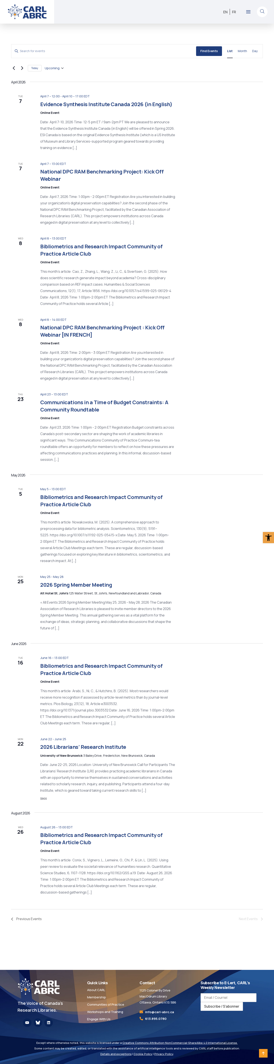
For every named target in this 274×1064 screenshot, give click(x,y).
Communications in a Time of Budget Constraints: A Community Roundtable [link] (104, 406)
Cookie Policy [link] (143, 1054)
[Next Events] (22, 68)
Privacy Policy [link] (163, 1054)
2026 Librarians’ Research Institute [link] (83, 746)
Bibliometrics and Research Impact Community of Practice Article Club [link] (101, 250)
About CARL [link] (96, 990)
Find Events (209, 51)
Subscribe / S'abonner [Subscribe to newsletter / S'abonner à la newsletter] (221, 1006)
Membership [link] (96, 997)
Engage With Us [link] (98, 1019)
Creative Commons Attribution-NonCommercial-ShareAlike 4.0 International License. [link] (180, 1043)
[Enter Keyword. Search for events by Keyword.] (103, 51)
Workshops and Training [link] (105, 1012)
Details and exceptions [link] (116, 1054)
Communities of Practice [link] (105, 1004)
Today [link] (34, 68)
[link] (268, 537)
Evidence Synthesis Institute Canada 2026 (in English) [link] (106, 104)
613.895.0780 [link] (156, 1018)
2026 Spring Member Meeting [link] (76, 584)
